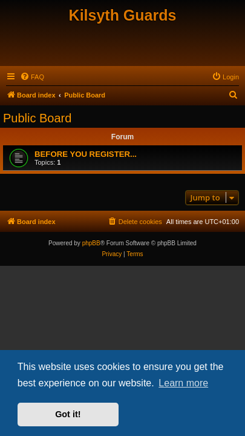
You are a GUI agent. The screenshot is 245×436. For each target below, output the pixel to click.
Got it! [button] (67, 414)
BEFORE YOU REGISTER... (85, 154)
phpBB (91, 243)
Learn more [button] (183, 383)
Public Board (37, 118)
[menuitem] (32, 77)
